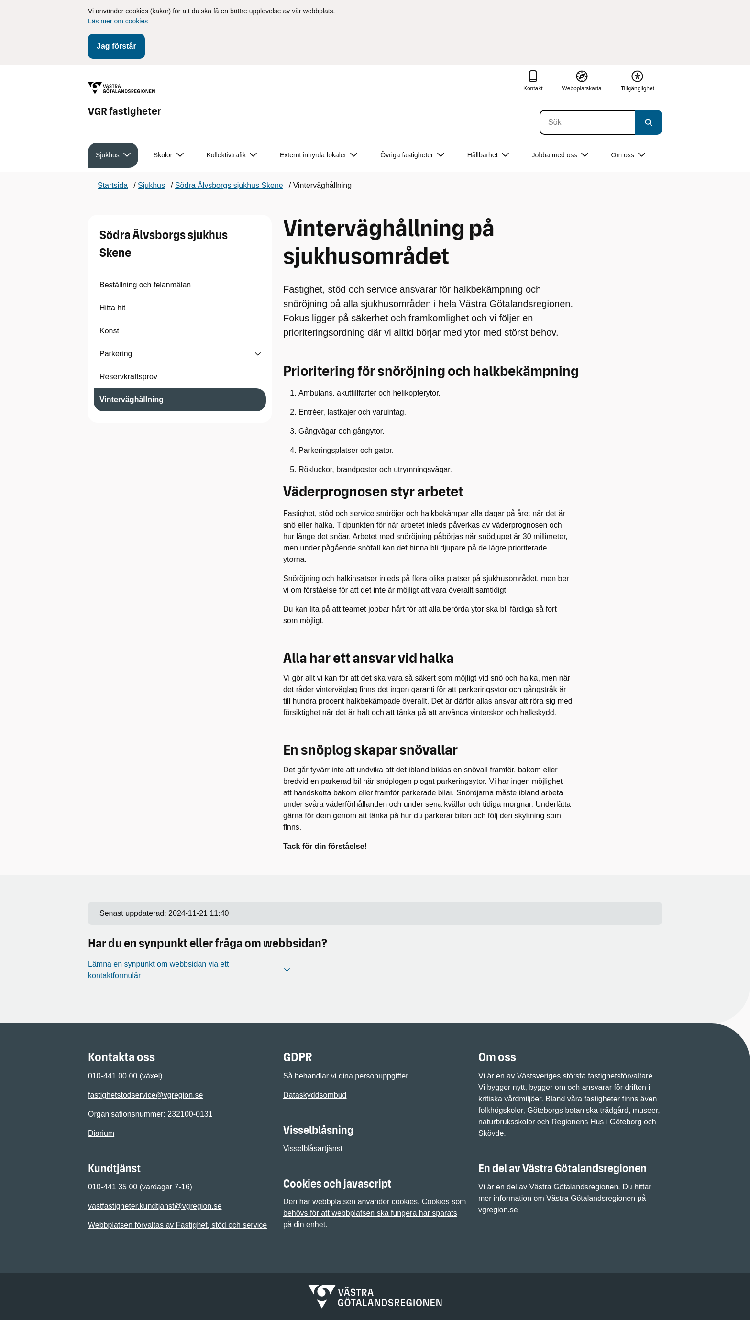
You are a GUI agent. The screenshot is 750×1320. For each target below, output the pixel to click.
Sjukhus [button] (113, 155)
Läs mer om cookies (118, 21)
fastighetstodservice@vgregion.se (145, 1095)
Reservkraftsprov (128, 377)
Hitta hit (112, 308)
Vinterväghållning (131, 400)
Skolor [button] (169, 155)
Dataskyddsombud (315, 1095)
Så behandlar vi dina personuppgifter (345, 1076)
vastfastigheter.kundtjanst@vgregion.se (155, 1206)
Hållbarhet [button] (488, 155)
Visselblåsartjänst (312, 1148)
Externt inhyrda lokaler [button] (318, 155)
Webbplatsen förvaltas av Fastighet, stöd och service (177, 1225)
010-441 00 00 (112, 1076)
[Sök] (587, 122)
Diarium (101, 1133)
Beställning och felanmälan (145, 285)
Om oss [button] (628, 155)
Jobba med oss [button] (560, 155)
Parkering (115, 354)
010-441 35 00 (112, 1187)
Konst (109, 331)
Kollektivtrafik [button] (232, 155)
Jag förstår (116, 46)
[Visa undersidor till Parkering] (258, 354)
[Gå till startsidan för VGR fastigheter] (124, 100)
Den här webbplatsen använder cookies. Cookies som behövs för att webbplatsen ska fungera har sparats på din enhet (374, 1213)
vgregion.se (498, 1210)
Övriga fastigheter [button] (412, 155)
